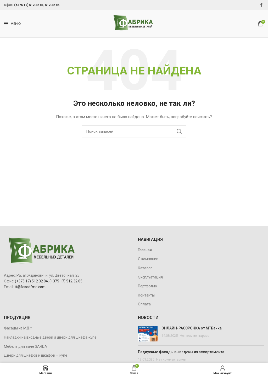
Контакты (146, 295)
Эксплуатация (150, 277)
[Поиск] (134, 131)
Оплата (144, 304)
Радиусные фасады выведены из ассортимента (181, 352)
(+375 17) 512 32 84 (28, 5)
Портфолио (147, 286)
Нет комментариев (194, 336)
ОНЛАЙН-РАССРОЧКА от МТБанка (191, 328)
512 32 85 (52, 5)
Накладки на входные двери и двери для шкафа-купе (50, 337)
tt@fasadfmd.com (30, 287)
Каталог (145, 268)
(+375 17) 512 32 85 (65, 281)
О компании (148, 259)
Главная (145, 250)
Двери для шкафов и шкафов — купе (35, 355)
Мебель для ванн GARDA (25, 346)
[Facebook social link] (261, 5)
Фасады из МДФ (18, 328)
